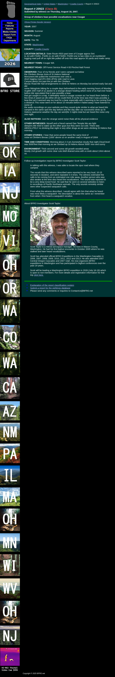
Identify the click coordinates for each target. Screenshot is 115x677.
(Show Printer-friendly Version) (37, 22)
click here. (38, 275)
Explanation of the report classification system (52, 285)
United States (49, 4)
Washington (63, 4)
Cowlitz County (76, 4)
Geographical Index (32, 4)
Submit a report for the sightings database (50, 288)
